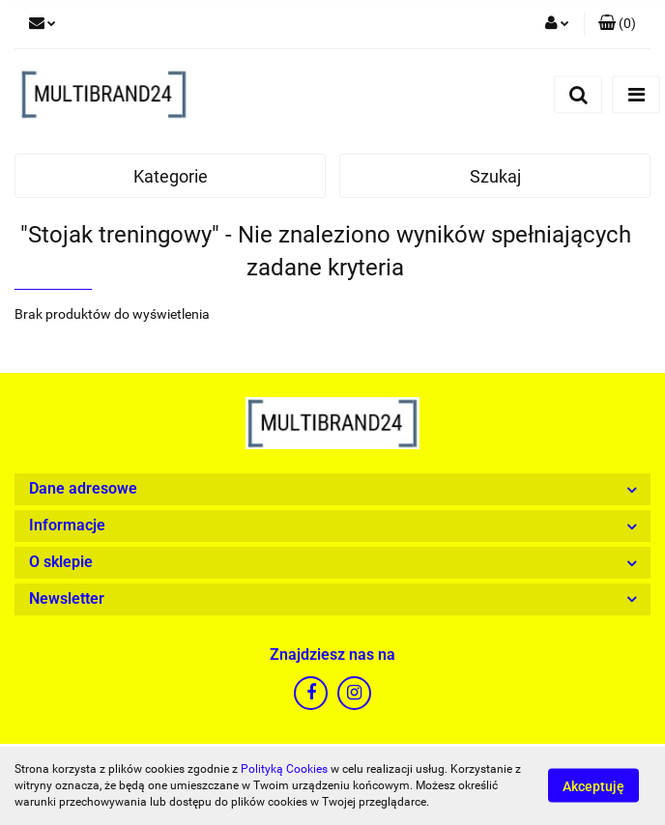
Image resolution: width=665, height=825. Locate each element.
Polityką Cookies (284, 769)
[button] (617, 24)
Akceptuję (593, 786)
